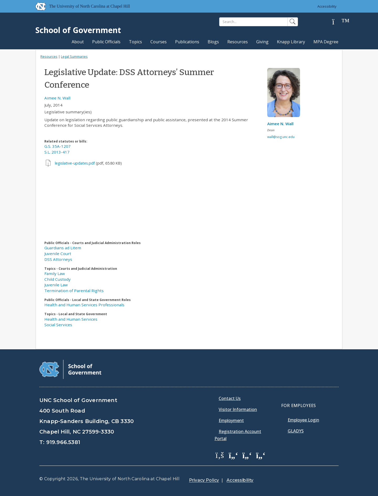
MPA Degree (325, 42)
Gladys (296, 431)
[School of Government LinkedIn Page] (247, 455)
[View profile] (285, 94)
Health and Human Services (70, 319)
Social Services (58, 324)
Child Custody (57, 279)
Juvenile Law (56, 284)
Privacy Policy (204, 480)
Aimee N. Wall (57, 98)
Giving (262, 42)
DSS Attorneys (58, 259)
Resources (237, 42)
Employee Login (303, 420)
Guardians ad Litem (62, 247)
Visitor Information (238, 409)
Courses (158, 42)
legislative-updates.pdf (75, 163)
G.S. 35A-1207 (57, 146)
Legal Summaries (74, 56)
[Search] (253, 21)
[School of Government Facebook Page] (219, 455)
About (78, 42)
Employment (231, 420)
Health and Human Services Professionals (84, 304)
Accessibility (327, 6)
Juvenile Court (57, 253)
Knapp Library (291, 42)
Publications (187, 42)
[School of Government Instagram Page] (260, 455)
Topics (135, 42)
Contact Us (230, 398)
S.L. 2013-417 (57, 152)
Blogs (213, 42)
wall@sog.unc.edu (281, 137)
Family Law (54, 273)
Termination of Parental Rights (74, 290)
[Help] (337, 21)
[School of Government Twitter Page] (233, 455)
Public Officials (106, 42)
